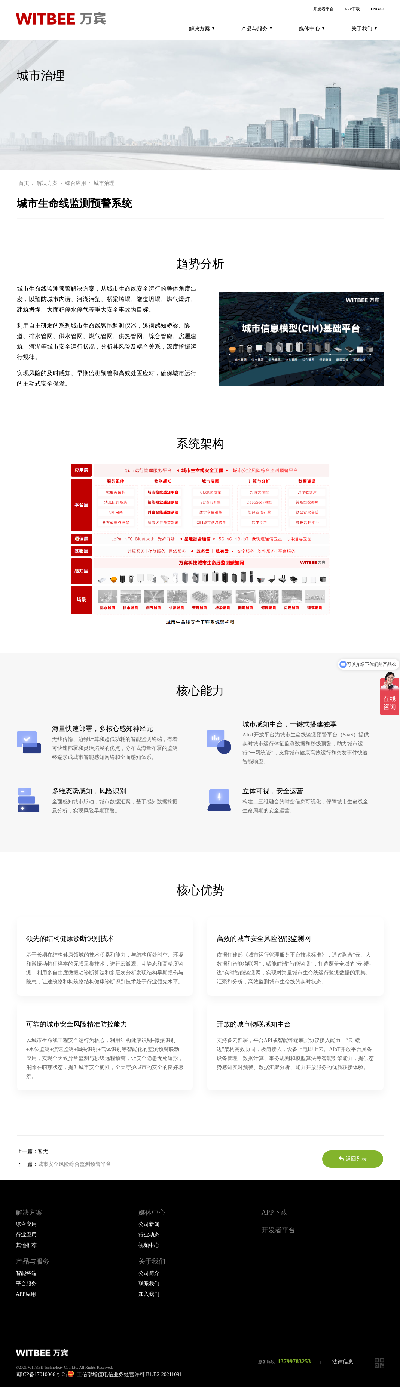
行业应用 (26, 1235)
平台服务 (26, 1283)
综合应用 (75, 183)
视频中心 (148, 1245)
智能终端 (26, 1273)
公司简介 (148, 1273)
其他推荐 (26, 1245)
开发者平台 (323, 9)
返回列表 (353, 1159)
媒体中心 (311, 28)
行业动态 (148, 1235)
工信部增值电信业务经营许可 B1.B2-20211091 (125, 1374)
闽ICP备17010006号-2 (40, 1374)
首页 (24, 183)
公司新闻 (148, 1224)
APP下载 (352, 9)
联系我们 (148, 1283)
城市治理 (104, 183)
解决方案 (201, 28)
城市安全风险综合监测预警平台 (74, 1164)
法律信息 (342, 1362)
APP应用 (26, 1294)
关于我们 (364, 28)
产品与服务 (256, 28)
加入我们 (148, 1294)
